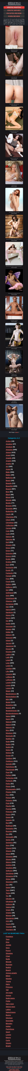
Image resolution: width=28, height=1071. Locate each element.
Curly (8, 1040)
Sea (7, 834)
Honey (8, 615)
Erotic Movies (14, 10)
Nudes (8, 744)
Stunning (9, 882)
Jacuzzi (9, 643)
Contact (17, 1069)
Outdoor (9, 758)
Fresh (8, 581)
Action (8, 441)
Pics (7, 795)
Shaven (9, 851)
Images (8, 629)
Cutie (8, 534)
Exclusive (9, 567)
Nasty (8, 719)
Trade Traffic (12, 1069)
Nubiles (9, 739)
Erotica (8, 562)
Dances (9, 537)
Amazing (9, 450)
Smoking (9, 868)
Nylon (8, 750)
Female (8, 576)
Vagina (8, 907)
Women (9, 915)
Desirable (9, 1021)
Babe (8, 472)
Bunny (8, 1015)
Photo (8, 786)
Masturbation (11, 697)
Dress (8, 548)
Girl (7, 590)
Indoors (9, 635)
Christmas (10, 523)
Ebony (8, 1038)
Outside (9, 764)
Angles (8, 464)
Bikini (8, 976)
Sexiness (9, 843)
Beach (8, 480)
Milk (7, 699)
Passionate (10, 770)
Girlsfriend (10, 598)
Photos (8, 792)
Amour (8, 452)
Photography (11, 789)
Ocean (8, 755)
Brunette (9, 509)
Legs (8, 663)
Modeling (9, 705)
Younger (9, 927)
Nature (8, 725)
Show (8, 854)
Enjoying (9, 553)
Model (8, 702)
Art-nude (9, 993)
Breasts (9, 506)
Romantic (9, 828)
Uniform (9, 904)
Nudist (8, 747)
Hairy (8, 984)
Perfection (10, 778)
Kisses (8, 649)
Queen (8, 817)
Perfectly (9, 781)
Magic (8, 691)
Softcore (9, 871)
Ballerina (9, 478)
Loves (8, 685)
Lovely (8, 683)
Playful (8, 806)
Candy (8, 514)
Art (7, 466)
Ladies (8, 654)
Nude (8, 741)
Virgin (8, 910)
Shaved (9, 848)
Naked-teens (11, 1012)
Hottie (8, 624)
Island (8, 640)
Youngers (9, 930)
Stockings (10, 873)
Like (7, 671)
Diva (7, 942)
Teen (8, 890)
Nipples (9, 979)
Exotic (8, 570)
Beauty (8, 489)
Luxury (8, 688)
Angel (8, 455)
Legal (8, 660)
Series (8, 840)
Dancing (9, 539)
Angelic (9, 458)
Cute (7, 531)
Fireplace (9, 936)
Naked (8, 716)
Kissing (9, 652)
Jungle (8, 945)
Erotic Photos (14, 7)
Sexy (8, 845)
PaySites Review (14, 13)
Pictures (9, 800)
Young (8, 924)
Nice (7, 730)
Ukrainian (9, 901)
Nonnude (9, 736)
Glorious (9, 1018)
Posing (8, 809)
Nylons (8, 753)
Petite (8, 1001)
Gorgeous (10, 604)
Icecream (9, 626)
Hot (7, 621)
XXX (7, 921)
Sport (8, 1032)
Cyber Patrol (8, 1067)
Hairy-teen (10, 1004)
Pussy (8, 814)
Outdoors (9, 761)
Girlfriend (9, 593)
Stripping (9, 876)
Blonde (8, 500)
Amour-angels (11, 973)
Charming (10, 517)
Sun (7, 885)
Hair (7, 607)
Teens (8, 893)
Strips (8, 879)
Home (16, 432)
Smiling (9, 865)
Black (8, 494)
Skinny (8, 862)
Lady (8, 657)
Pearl (8, 772)
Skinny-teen (10, 1007)
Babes (8, 475)
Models (8, 708)
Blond (8, 497)
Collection (10, 525)
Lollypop (9, 680)
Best (7, 492)
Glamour (9, 601)
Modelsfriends (11, 711)
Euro (8, 565)
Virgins (8, 913)
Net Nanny (14, 1067)
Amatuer (9, 447)
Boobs (8, 503)
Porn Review (14, 16)
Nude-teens (10, 998)
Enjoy (8, 551)
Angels (8, 461)
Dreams (9, 545)
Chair (8, 956)
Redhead (9, 826)
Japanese (9, 646)
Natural (8, 722)
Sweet (8, 887)
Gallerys (9, 587)
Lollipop (9, 677)
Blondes (9, 1023)
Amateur (9, 444)
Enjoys (8, 556)
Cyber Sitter (19, 1067)
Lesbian (9, 668)
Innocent (9, 638)
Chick (8, 520)
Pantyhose (10, 767)
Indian (8, 632)
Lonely (8, 1035)
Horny (8, 618)
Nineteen (9, 733)
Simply (8, 1043)
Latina (8, 1009)
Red (7, 823)
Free (7, 579)
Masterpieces (11, 694)
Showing (9, 857)
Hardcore (9, 612)
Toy (7, 896)
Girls (8, 596)
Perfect (8, 775)
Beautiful (9, 486)
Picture (8, 798)
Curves (8, 528)
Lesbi (8, 666)
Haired (8, 610)
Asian (8, 469)
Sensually (10, 837)
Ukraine (9, 899)
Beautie (9, 483)
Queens (9, 820)
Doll (7, 542)
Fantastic (9, 573)
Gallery (8, 584)
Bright (8, 1046)
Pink (7, 803)
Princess (9, 812)
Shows (8, 859)
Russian (9, 831)
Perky (8, 784)
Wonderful (10, 918)
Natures (9, 727)
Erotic (8, 559)
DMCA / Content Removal (14, 1070)
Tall (7, 990)
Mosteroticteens (12, 713)
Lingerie (9, 674)
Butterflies (10, 511)
